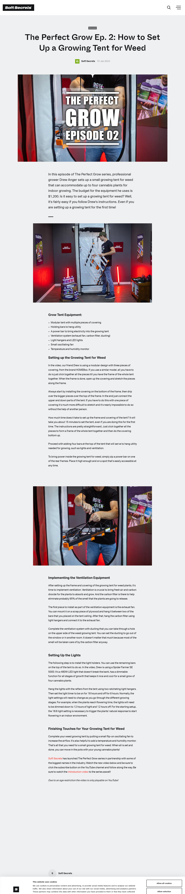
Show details (131, 889)
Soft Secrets (55, 758)
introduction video (78, 772)
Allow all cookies (164, 867)
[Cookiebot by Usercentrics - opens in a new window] (16, 889)
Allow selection (164, 876)
